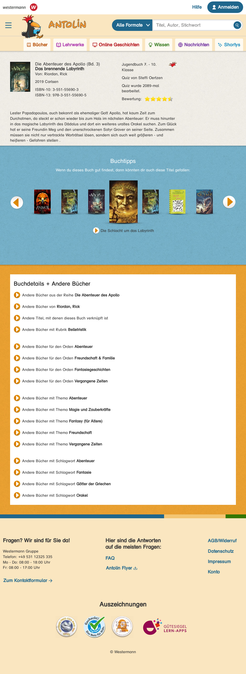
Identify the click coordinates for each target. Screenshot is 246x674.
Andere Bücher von (51, 306)
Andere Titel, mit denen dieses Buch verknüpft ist (65, 318)
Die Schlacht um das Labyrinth (127, 230)
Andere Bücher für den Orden (57, 346)
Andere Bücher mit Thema (54, 398)
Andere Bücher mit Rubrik (54, 329)
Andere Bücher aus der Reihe (70, 295)
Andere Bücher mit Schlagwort (58, 461)
